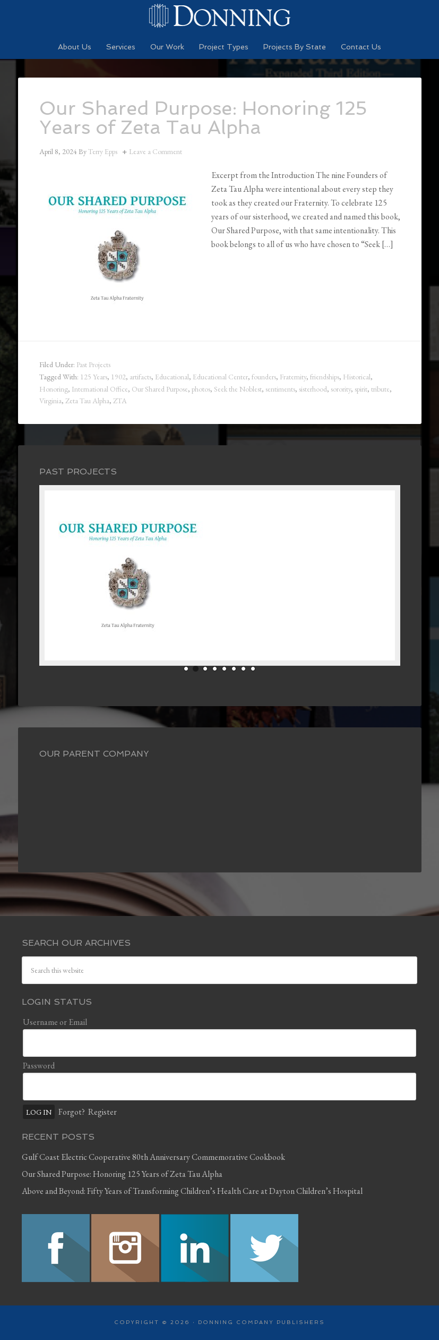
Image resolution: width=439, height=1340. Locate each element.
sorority (341, 389)
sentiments (280, 389)
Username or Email (55, 1022)
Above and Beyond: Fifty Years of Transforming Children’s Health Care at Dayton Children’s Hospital (192, 1191)
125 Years (93, 376)
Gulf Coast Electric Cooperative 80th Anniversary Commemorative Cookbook (153, 1157)
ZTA (120, 400)
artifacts (140, 376)
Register (102, 1111)
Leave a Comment (155, 151)
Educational (172, 376)
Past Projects (93, 364)
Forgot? (71, 1111)
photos (201, 389)
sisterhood (313, 389)
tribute (380, 389)
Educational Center (220, 376)
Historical (357, 376)
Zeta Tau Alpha (87, 400)
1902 (118, 376)
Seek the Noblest (238, 389)
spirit (361, 389)
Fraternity (293, 376)
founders (264, 376)
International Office (100, 389)
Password (39, 1065)
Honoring (53, 389)
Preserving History (219, 16)
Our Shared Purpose (160, 389)
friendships (324, 376)
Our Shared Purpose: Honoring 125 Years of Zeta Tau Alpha (203, 118)
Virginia (50, 400)
